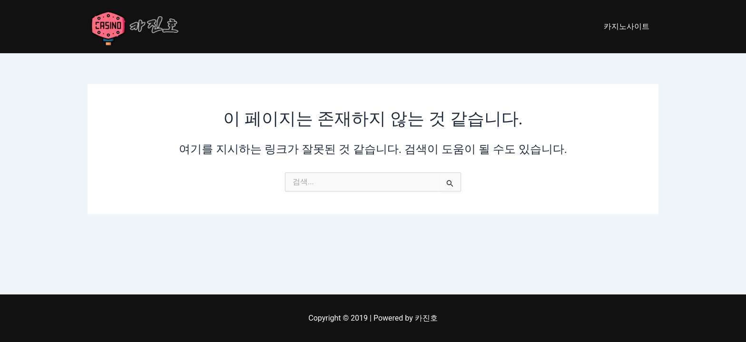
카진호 (426, 318)
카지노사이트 (628, 26)
